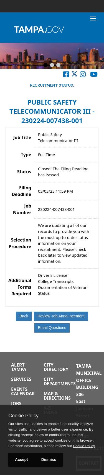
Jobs (16, 403)
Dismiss (48, 459)
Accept (21, 459)
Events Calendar (23, 391)
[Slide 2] (52, 65)
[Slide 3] (58, 65)
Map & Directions (57, 396)
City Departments (60, 381)
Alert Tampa (18, 367)
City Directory (56, 367)
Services (21, 379)
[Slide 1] (45, 65)
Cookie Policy (23, 415)
